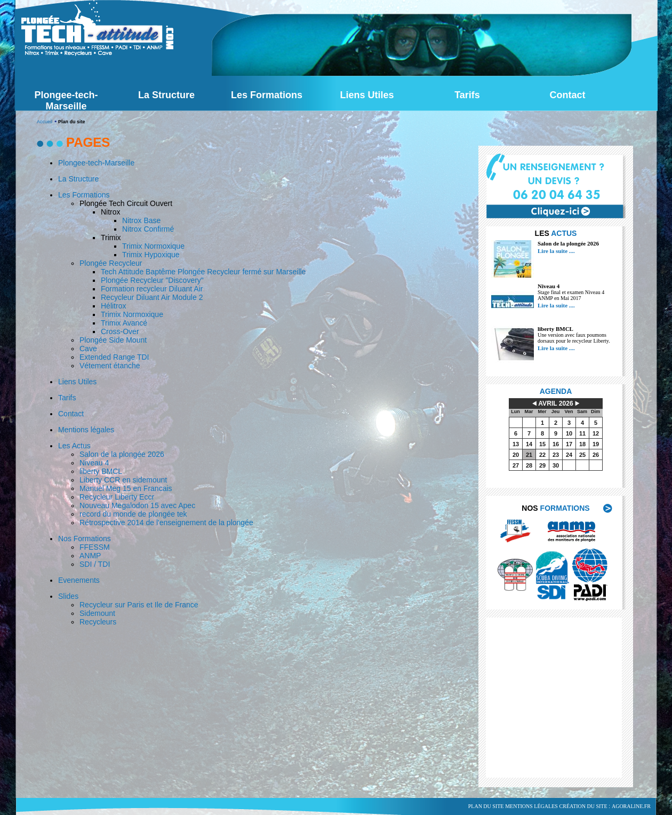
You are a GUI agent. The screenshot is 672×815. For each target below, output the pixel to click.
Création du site (583, 806)
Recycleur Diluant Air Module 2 (152, 297)
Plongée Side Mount (113, 340)
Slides (68, 596)
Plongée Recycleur (110, 263)
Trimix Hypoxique (151, 254)
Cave (88, 348)
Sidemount (97, 613)
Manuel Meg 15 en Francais (125, 488)
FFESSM (94, 547)
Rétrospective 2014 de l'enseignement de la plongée (166, 522)
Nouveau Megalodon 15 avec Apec (137, 505)
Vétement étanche (109, 365)
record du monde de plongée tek (133, 514)
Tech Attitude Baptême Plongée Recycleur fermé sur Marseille (203, 271)
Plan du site (486, 806)
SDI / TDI (94, 564)
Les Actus (74, 445)
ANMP (90, 555)
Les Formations (83, 195)
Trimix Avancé (124, 323)
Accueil (44, 121)
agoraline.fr (631, 806)
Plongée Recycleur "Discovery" (152, 280)
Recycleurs (97, 622)
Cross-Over (120, 331)
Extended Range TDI (114, 357)
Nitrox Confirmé (148, 229)
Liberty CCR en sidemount (123, 480)
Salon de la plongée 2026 (568, 243)
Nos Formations (84, 538)
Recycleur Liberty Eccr (116, 497)
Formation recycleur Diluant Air (152, 288)
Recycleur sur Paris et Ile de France (138, 604)
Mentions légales (86, 429)
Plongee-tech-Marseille (96, 163)
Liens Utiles (77, 381)
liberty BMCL (555, 329)
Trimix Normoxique (153, 246)
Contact (71, 413)
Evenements (79, 580)
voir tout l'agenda (564, 484)
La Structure (78, 179)
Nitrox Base (141, 220)
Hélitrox (113, 306)
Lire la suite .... (556, 251)
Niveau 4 (548, 286)
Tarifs (67, 397)
